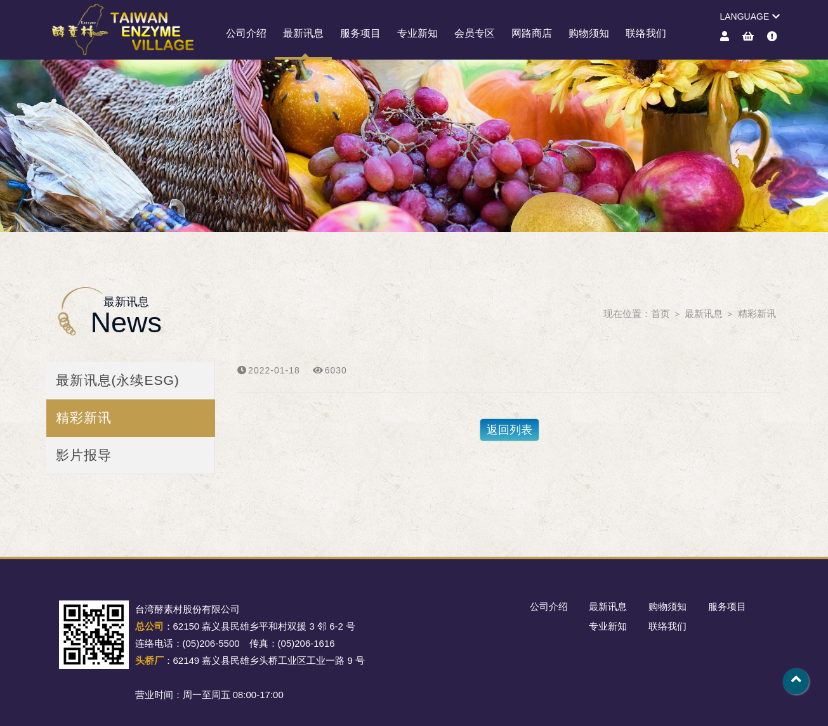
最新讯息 (303, 33)
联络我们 (646, 33)
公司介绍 (246, 33)
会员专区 (474, 33)
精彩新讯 (757, 313)
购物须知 (588, 33)
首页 (660, 313)
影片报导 (84, 455)
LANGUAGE (750, 16)
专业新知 (417, 33)
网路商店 (531, 33)
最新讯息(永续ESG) (118, 380)
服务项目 (360, 33)
